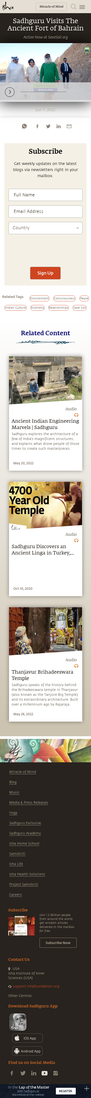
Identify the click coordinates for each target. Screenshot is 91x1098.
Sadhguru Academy (25, 833)
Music (14, 792)
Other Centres (20, 996)
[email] (69, 126)
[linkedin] (58, 126)
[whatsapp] (24, 126)
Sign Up (45, 273)
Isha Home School (24, 843)
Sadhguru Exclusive (25, 823)
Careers (15, 895)
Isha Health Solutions (27, 874)
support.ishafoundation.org (36, 986)
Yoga (13, 813)
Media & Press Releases (28, 802)
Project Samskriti (23, 884)
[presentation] (45, 248)
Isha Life (16, 864)
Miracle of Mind (22, 772)
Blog (13, 782)
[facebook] (37, 126)
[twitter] (48, 126)
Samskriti (17, 854)
